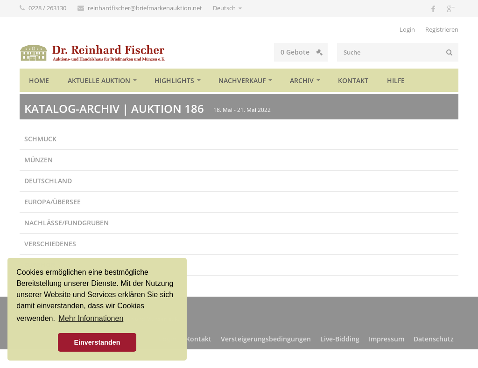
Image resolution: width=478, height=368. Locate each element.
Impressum (386, 338)
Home (39, 80)
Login (407, 29)
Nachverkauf (242, 80)
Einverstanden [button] (97, 342)
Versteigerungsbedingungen (266, 338)
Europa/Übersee (52, 201)
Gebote (302, 52)
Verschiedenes (50, 243)
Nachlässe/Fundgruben (66, 222)
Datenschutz (434, 338)
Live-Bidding (339, 338)
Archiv (302, 80)
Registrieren (441, 29)
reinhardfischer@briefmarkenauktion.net (146, 8)
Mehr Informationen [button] (91, 318)
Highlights (174, 80)
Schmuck (40, 138)
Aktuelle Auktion (99, 80)
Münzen (38, 159)
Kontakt (353, 80)
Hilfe (396, 80)
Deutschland (48, 180)
